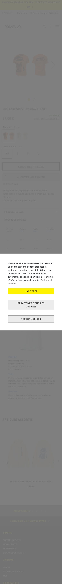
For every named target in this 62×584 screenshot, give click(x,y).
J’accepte (30, 291)
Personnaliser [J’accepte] (31, 319)
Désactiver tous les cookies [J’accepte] (31, 305)
